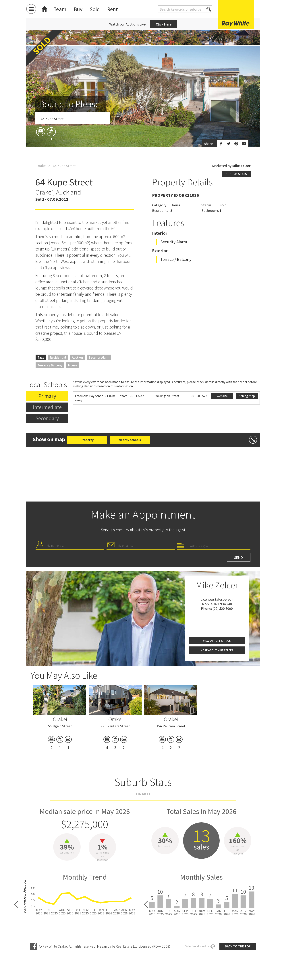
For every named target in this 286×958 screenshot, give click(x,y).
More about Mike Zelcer (216, 650)
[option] (143, 110)
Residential (58, 357)
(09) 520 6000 (222, 608)
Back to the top (238, 946)
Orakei (41, 165)
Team (60, 9)
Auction (77, 357)
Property (87, 440)
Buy (78, 9)
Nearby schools (130, 440)
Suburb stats (236, 174)
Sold (95, 9)
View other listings (217, 640)
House (72, 365)
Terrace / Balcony (49, 365)
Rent (112, 9)
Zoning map (247, 396)
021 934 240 (223, 604)
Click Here (163, 24)
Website (222, 396)
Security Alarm (99, 357)
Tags (40, 357)
